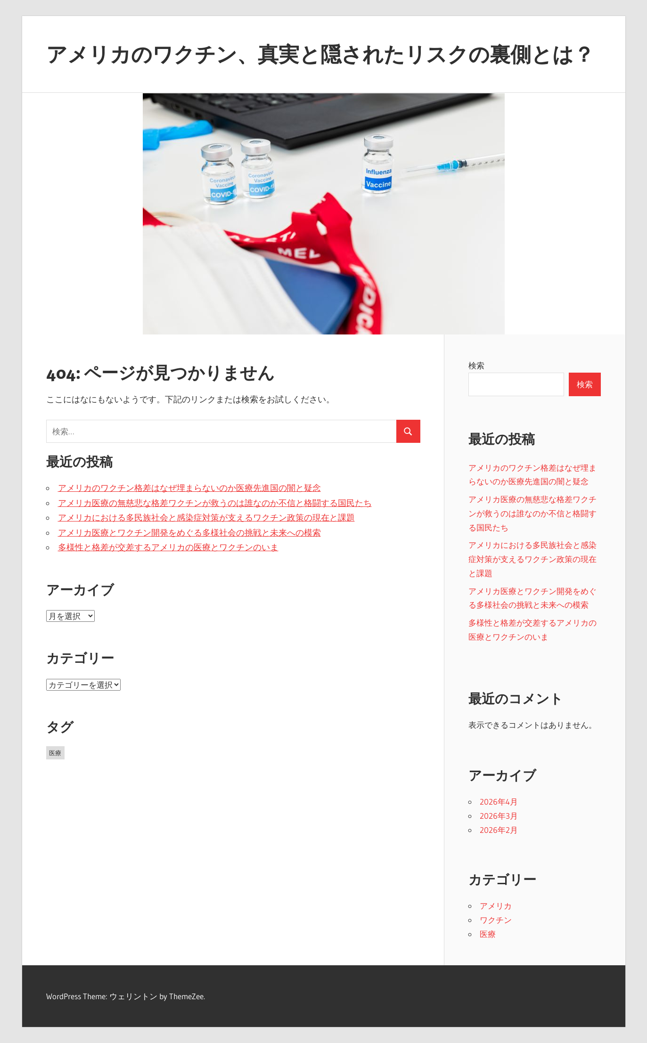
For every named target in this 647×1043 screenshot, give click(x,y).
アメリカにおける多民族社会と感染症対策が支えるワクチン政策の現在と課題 (206, 518)
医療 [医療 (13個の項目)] (55, 753)
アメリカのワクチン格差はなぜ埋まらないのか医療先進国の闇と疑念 (189, 488)
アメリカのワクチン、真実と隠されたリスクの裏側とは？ (320, 54)
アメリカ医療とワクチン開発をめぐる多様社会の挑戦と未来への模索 (189, 533)
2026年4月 (499, 802)
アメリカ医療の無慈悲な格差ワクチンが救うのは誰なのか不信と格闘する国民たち (215, 503)
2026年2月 (499, 830)
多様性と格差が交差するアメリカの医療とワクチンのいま (168, 547)
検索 (476, 365)
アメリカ (496, 906)
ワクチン (496, 920)
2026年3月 (499, 816)
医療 (488, 934)
